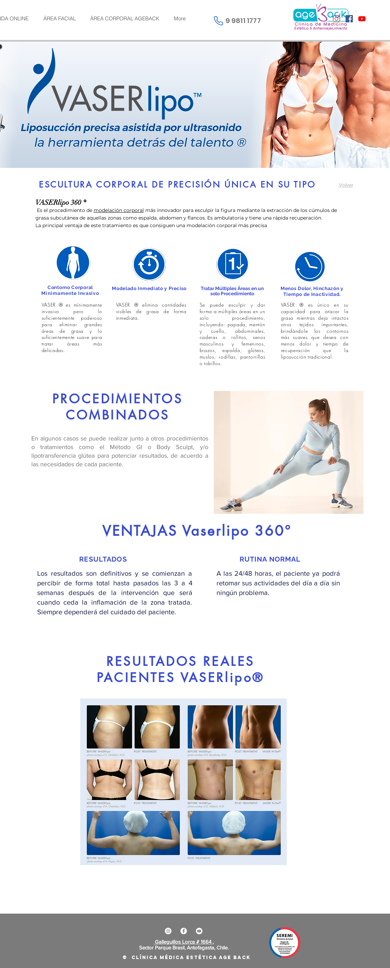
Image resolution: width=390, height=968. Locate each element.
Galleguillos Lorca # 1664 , (184, 942)
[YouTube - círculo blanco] (199, 931)
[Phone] (218, 21)
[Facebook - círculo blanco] (183, 931)
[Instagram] (336, 18)
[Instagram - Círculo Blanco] (168, 931)
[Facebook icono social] (349, 18)
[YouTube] (362, 18)
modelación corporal (119, 210)
